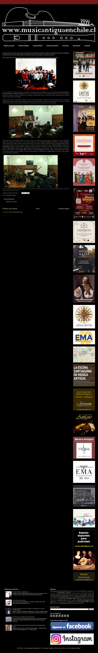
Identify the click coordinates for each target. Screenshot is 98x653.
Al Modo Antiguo (23, 45)
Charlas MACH (37, 45)
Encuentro (78, 597)
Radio (83, 601)
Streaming (91, 601)
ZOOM (71, 603)
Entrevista (85, 597)
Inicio (38, 208)
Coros (70, 595)
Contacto (87, 45)
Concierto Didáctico (76, 593)
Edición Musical (71, 597)
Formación (9, 195)
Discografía (76, 45)
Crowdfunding (76, 595)
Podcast (70, 601)
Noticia (14, 195)
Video (66, 603)
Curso (51, 597)
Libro (68, 600)
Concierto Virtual (87, 593)
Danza (56, 597)
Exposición (54, 598)
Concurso (77, 594)
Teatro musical (55, 603)
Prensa (76, 601)
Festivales (65, 45)
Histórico (84, 598)
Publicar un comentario (11, 201)
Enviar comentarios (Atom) (15, 212)
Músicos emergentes (83, 600)
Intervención (52, 600)
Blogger (78, 648)
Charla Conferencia (61, 591)
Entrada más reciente (10, 208)
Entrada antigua (63, 208)
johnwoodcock (62, 648)
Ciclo (81, 591)
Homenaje (90, 598)
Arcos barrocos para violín (19, 600)
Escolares (91, 597)
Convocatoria (63, 595)
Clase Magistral (88, 591)
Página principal (9, 45)
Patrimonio (63, 601)
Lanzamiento (60, 600)
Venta (61, 603)
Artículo (52, 591)
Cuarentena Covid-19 (86, 595)
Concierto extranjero (55, 594)
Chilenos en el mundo (73, 591)
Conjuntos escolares (87, 594)
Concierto (61, 593)
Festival (60, 598)
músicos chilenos (78, 603)
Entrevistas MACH (52, 45)
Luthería (73, 600)
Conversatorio (53, 595)
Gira (77, 598)
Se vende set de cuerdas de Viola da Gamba (23, 617)
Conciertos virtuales (67, 594)
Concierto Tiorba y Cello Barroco (20, 592)
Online (58, 601)
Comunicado (52, 593)
